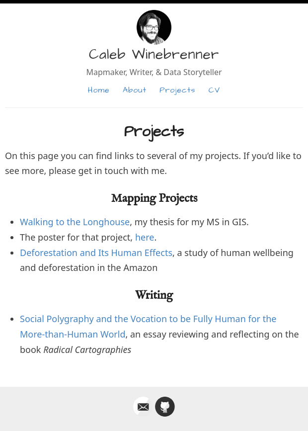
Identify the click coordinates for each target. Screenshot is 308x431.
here (144, 237)
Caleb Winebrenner (154, 54)
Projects (177, 90)
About (135, 90)
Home (99, 90)
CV (214, 90)
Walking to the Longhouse (75, 222)
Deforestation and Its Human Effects (96, 253)
